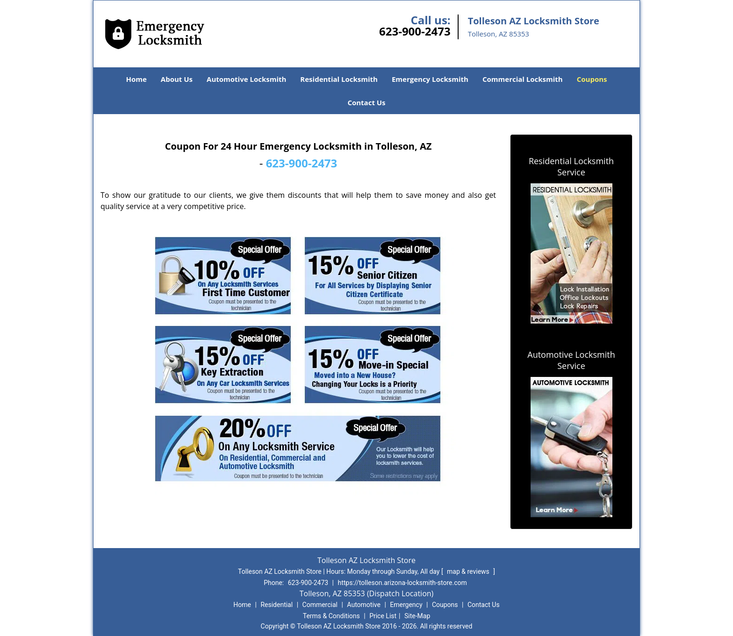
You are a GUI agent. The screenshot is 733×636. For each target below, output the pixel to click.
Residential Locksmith (339, 79)
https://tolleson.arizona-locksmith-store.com (402, 582)
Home (136, 79)
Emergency (406, 604)
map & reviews (469, 571)
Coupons (592, 79)
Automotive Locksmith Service (571, 360)
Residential (276, 604)
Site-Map (417, 616)
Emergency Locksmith (430, 79)
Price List (382, 616)
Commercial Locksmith (522, 79)
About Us (177, 79)
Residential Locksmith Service (571, 166)
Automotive (364, 604)
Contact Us (366, 102)
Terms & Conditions (331, 616)
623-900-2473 (415, 31)
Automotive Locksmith (246, 79)
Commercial (320, 604)
